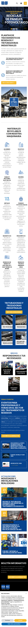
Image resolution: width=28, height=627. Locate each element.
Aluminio (7, 149)
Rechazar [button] (7, 620)
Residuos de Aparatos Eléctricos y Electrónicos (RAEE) (7, 265)
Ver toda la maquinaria (14, 312)
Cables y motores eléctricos (7, 178)
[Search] (16, 3)
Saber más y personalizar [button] (14, 624)
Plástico (21, 149)
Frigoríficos (21, 236)
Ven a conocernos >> (8, 82)
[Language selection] (21, 3)
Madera (21, 177)
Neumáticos (7, 236)
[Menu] (25, 3)
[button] (26, 593)
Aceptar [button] (20, 620)
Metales (7, 203)
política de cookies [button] (5, 603)
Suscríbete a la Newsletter (10, 435)
